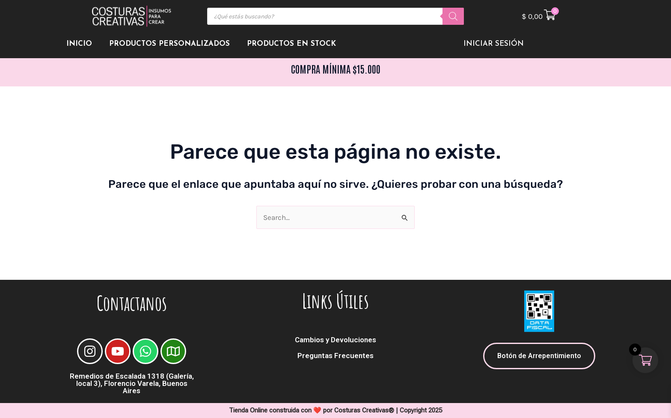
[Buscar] (453, 16)
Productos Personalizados (169, 43)
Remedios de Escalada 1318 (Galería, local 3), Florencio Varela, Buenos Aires (132, 383)
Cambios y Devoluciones (335, 339)
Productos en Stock (291, 43)
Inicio (79, 43)
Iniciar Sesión (493, 43)
